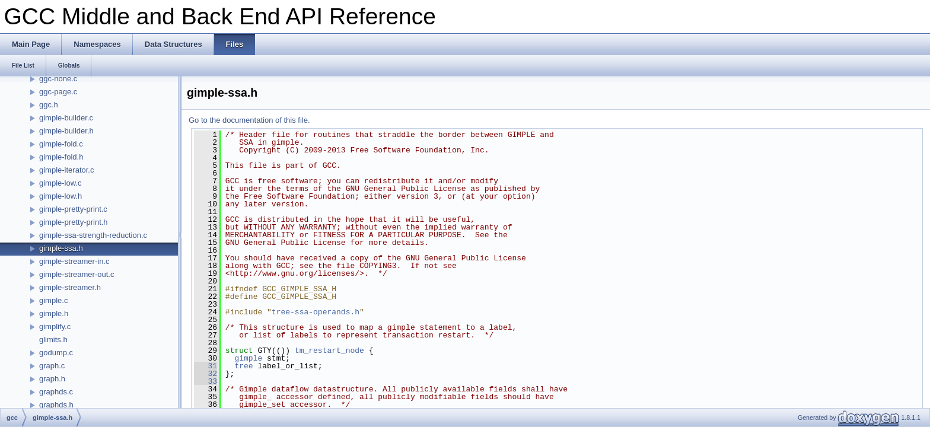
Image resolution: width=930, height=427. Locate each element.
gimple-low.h (60, 196)
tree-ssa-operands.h (315, 312)
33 (205, 381)
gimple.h (53, 313)
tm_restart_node (329, 350)
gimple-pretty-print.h (73, 222)
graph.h (52, 378)
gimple (248, 358)
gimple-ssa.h (61, 248)
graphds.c (56, 391)
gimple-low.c (60, 183)
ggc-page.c (58, 91)
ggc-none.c (58, 78)
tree (243, 366)
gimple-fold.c (61, 143)
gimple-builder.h (66, 130)
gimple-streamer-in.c (74, 261)
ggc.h (48, 104)
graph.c (52, 365)
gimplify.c (55, 326)
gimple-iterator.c (66, 169)
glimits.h (53, 339)
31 (205, 366)
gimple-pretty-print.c (73, 209)
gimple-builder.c (66, 117)
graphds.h (56, 404)
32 (205, 373)
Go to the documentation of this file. (249, 120)
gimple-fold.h (61, 156)
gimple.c (53, 300)
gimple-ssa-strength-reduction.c (93, 235)
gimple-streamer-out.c (76, 274)
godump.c (56, 352)
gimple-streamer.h (70, 287)
